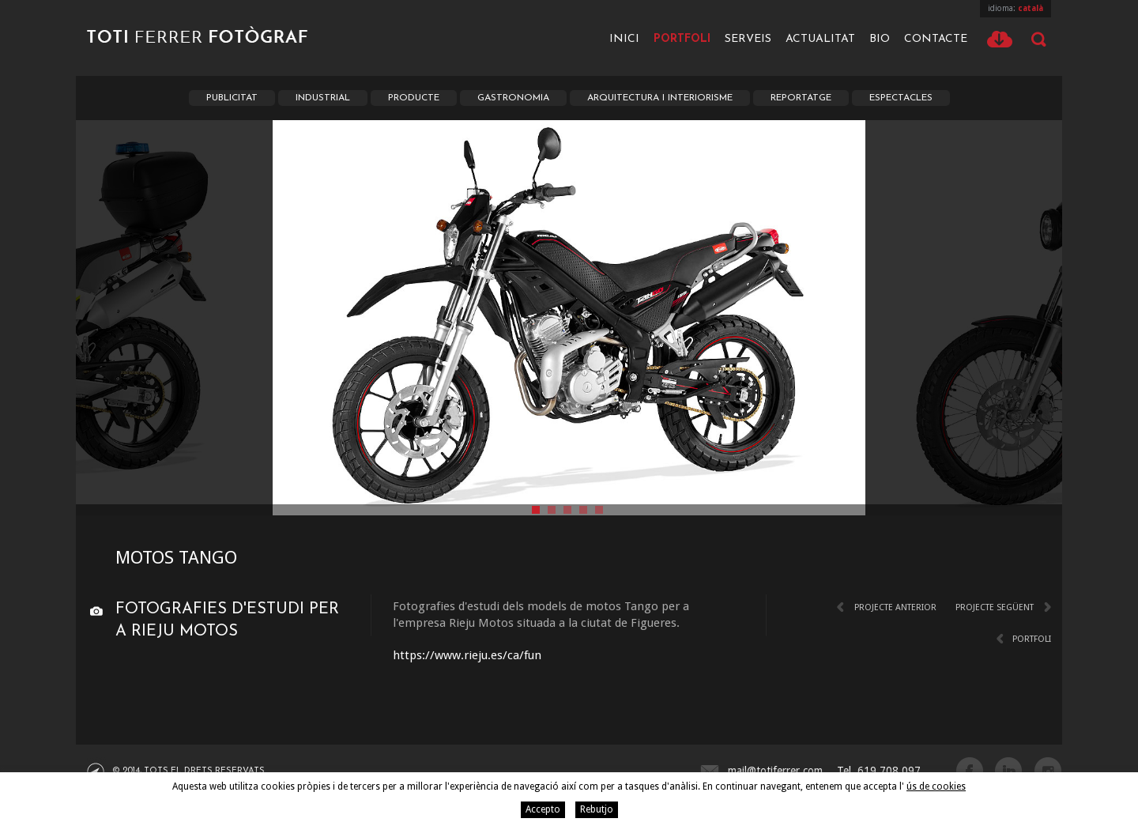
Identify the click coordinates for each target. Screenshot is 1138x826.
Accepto (543, 809)
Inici (624, 39)
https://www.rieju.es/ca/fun (467, 655)
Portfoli (682, 39)
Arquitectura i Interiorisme (660, 98)
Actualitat (820, 39)
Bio (879, 39)
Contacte (935, 39)
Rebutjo (596, 809)
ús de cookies (936, 786)
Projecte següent (994, 607)
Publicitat (232, 98)
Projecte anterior (895, 607)
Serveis (748, 39)
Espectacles (901, 98)
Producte (413, 98)
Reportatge (801, 98)
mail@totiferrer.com (775, 770)
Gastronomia (513, 98)
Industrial (323, 98)
